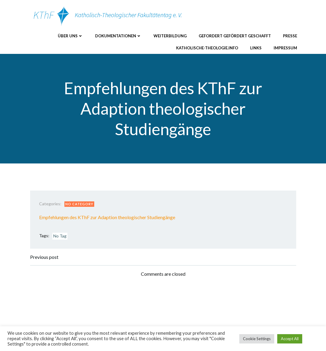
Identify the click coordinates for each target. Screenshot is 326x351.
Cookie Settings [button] (257, 338)
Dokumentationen (118, 35)
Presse (290, 35)
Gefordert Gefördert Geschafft (235, 35)
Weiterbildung (170, 35)
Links (256, 47)
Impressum (285, 47)
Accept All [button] (290, 338)
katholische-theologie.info (207, 47)
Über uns (70, 35)
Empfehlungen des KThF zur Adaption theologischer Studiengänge (107, 217)
